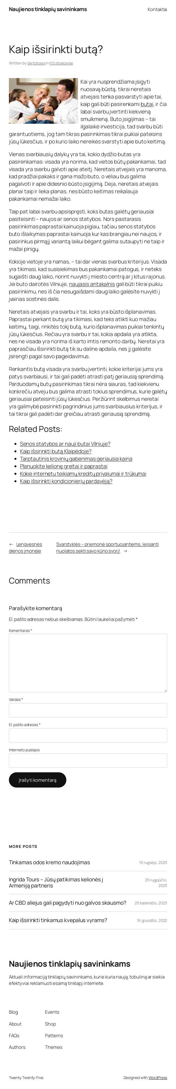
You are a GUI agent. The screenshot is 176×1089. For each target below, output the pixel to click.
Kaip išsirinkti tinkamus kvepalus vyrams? (58, 920)
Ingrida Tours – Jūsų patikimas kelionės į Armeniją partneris (56, 883)
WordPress (158, 1077)
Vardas (16, 699)
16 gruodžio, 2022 (152, 920)
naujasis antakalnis (92, 284)
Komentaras (20, 630)
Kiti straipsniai (61, 63)
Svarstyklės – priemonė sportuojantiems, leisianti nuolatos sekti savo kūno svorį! (107, 547)
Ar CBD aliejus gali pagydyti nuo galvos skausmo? (67, 903)
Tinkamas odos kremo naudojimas (49, 863)
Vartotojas (36, 63)
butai (147, 104)
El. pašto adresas (25, 724)
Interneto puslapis (24, 749)
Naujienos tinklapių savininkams (48, 9)
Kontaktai (157, 9)
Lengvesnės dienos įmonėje (25, 547)
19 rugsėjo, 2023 (153, 862)
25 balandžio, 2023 (151, 902)
